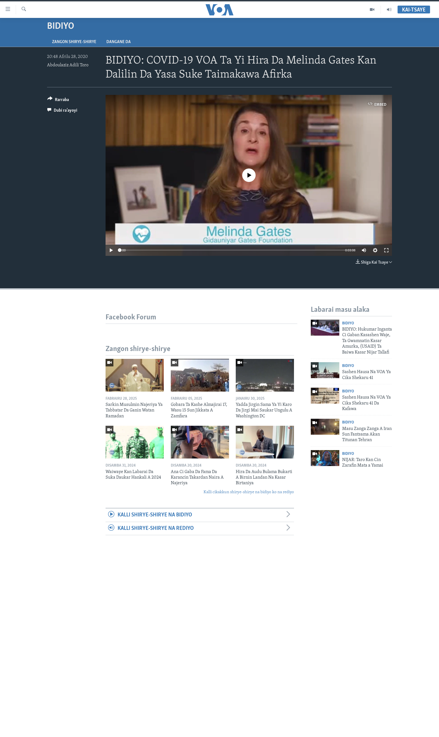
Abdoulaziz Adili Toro (67, 65)
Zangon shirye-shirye (74, 42)
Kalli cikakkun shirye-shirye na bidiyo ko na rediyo (249, 492)
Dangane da (118, 42)
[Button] (58, 100)
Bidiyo (348, 323)
